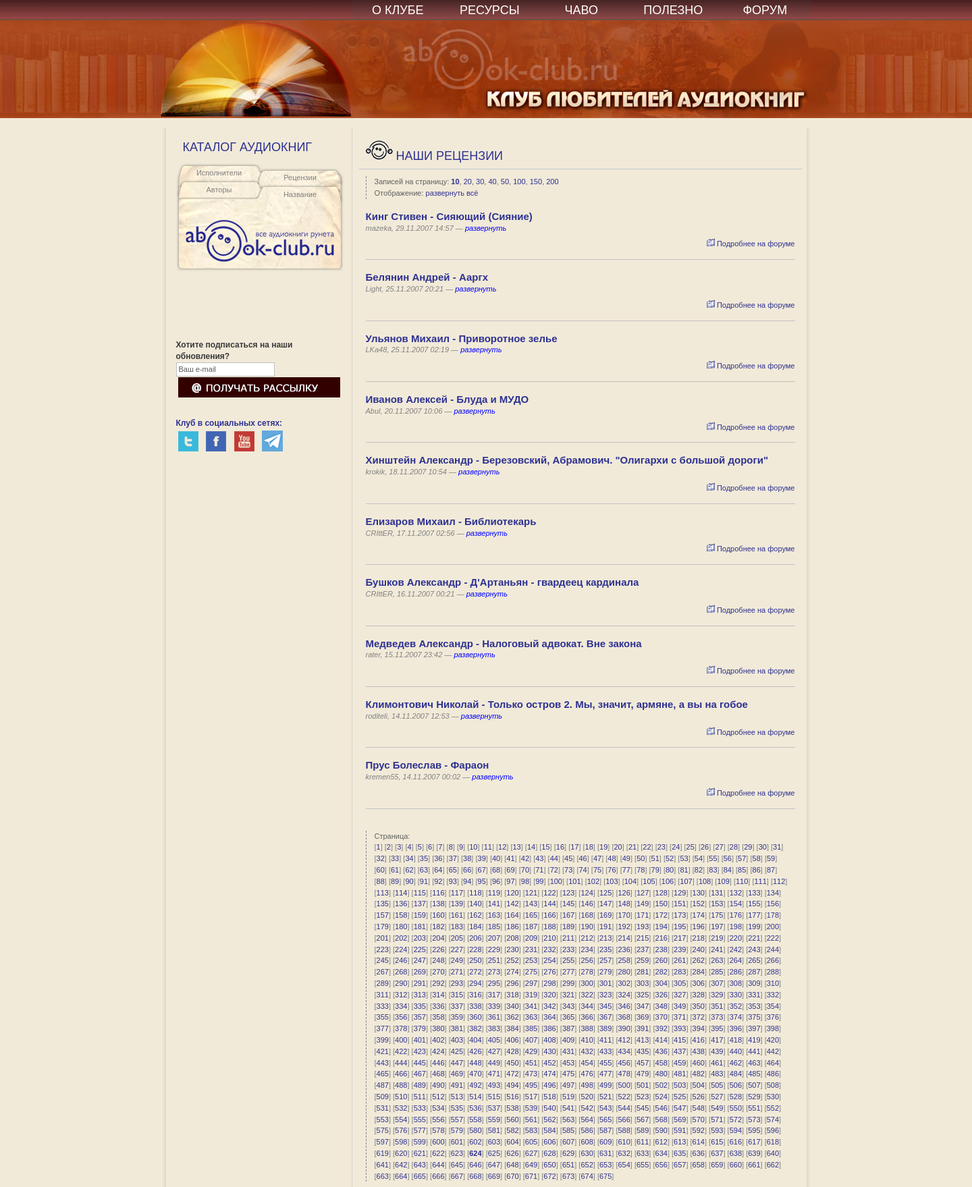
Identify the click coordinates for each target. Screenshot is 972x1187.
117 (457, 893)
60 (381, 870)
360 (475, 1017)
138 (438, 904)
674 (586, 1176)
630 (586, 1153)
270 (438, 972)
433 (605, 1051)
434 (624, 1051)
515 (494, 1097)
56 (728, 858)
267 (383, 972)
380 (438, 1028)
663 (383, 1176)
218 (699, 938)
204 (438, 938)
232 (549, 949)
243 (754, 949)
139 (457, 904)
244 (773, 949)
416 (699, 1040)
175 (717, 915)
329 (717, 995)
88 (381, 881)
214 (624, 938)
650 (549, 1165)
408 (549, 1040)
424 (438, 1051)
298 (549, 983)
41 (510, 858)
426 (475, 1051)
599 (420, 1142)
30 (480, 181)
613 (680, 1142)
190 (586, 926)
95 (482, 881)
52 (670, 858)
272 (475, 972)
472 (512, 1074)
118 (475, 893)
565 (605, 1119)
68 (496, 870)
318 (512, 995)
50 (505, 181)
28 (734, 847)
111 (760, 881)
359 (457, 1017)
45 (568, 858)
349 (680, 1006)
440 (736, 1051)
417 (717, 1040)
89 (395, 881)
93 (453, 881)
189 (568, 926)
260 (661, 960)
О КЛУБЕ (398, 10)
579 (457, 1130)
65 (453, 870)
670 (512, 1176)
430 (549, 1051)
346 (624, 1006)
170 (624, 915)
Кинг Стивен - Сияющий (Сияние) (449, 216)
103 (611, 881)
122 (549, 893)
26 (705, 847)
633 (643, 1153)
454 (586, 1063)
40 (492, 181)
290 (401, 983)
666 (438, 1176)
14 (531, 847)
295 (494, 983)
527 (717, 1097)
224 (401, 949)
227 (457, 949)
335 (420, 1006)
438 (699, 1051)
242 (736, 949)
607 (568, 1142)
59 (771, 858)
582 (512, 1130)
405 (494, 1040)
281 (643, 972)
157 (383, 915)
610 (624, 1142)
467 (420, 1074)
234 (586, 949)
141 (494, 904)
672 (549, 1176)
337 (457, 1006)
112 (779, 881)
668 (475, 1176)
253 (531, 960)
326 (661, 995)
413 (643, 1040)
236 (624, 949)
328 (699, 995)
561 (531, 1119)
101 (574, 881)
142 (512, 904)
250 (475, 960)
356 (401, 1017)
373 (717, 1017)
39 (482, 858)
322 (586, 995)
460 (699, 1063)
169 (605, 915)
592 (699, 1130)
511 (420, 1097)
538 (512, 1108)
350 (699, 1006)
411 (605, 1040)
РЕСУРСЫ (490, 10)
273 (494, 972)
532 (401, 1108)
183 (457, 926)
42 (525, 858)
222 (773, 938)
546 (661, 1108)
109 (723, 881)
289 (383, 983)
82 (699, 870)
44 (554, 858)
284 (699, 972)
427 (494, 1051)
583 (531, 1130)
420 (773, 1040)
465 (383, 1074)
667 (457, 1176)
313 (420, 995)
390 (624, 1028)
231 (531, 949)
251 (494, 960)
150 (536, 181)
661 (754, 1165)
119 (494, 893)
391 (643, 1028)
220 (736, 938)
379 (420, 1028)
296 (512, 983)
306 (699, 983)
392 (661, 1028)
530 (773, 1097)
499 (605, 1085)
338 (475, 1006)
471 (494, 1074)
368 (624, 1017)
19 (603, 847)
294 (475, 983)
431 (568, 1051)
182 (438, 926)
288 (773, 972)
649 (531, 1165)
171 (643, 915)
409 (568, 1040)
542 (586, 1108)
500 (624, 1085)
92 (438, 881)
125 (605, 893)
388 (586, 1028)
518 (549, 1097)
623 (457, 1153)
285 (717, 972)
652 (586, 1165)
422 (401, 1051)
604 (512, 1142)
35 (424, 858)
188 (549, 926)
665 (420, 1176)
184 (475, 926)
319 (531, 995)
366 (586, 1017)
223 (383, 949)
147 (605, 904)
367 (605, 1017)
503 (680, 1085)
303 (643, 983)
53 (684, 858)
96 (496, 881)
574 (773, 1119)
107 (686, 881)
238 (661, 949)
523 (643, 1097)
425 (457, 1051)
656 (661, 1165)
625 (494, 1153)
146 (586, 904)
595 (754, 1130)
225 (420, 949)
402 (438, 1040)
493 (494, 1085)
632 (624, 1153)
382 (475, 1028)
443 (383, 1063)
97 (510, 881)
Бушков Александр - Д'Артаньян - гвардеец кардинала (502, 582)
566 (624, 1119)
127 (643, 893)
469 (457, 1074)
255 (568, 960)
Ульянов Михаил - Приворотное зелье (462, 338)
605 (531, 1142)
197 (717, 926)
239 (680, 949)
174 (699, 915)
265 (754, 960)
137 (420, 904)
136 (401, 904)
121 (531, 893)
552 (773, 1108)
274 (512, 972)
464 (773, 1063)
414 (661, 1040)
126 (624, 893)
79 (655, 870)
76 (612, 870)
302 (624, 983)
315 (457, 995)
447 (457, 1063)
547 (680, 1108)
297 (531, 983)
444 (401, 1063)
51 (655, 858)
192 (624, 926)
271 (457, 972)
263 (717, 960)
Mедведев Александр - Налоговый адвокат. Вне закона (504, 643)
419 (754, 1040)
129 (680, 893)
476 (586, 1074)
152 (699, 904)
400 (401, 1040)
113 (383, 893)
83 (713, 870)
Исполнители (219, 173)
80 (670, 870)
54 (699, 858)
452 (549, 1063)
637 (717, 1153)
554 (401, 1119)
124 (586, 893)
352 (736, 1006)
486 (773, 1074)
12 (502, 847)
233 (568, 949)
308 (736, 983)
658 (699, 1165)
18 (589, 847)
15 (545, 847)
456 (624, 1063)
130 (699, 893)
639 (754, 1153)
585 (568, 1130)
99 (539, 881)
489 (420, 1085)
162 (475, 915)
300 (586, 983)
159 (420, 915)
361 (494, 1017)
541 (568, 1108)
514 (475, 1097)
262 (699, 960)
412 (624, 1040)
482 (699, 1074)
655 (643, 1165)
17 (574, 847)
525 (680, 1097)
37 (453, 858)
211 (568, 938)
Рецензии (300, 177)
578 (438, 1130)
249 (457, 960)
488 (401, 1085)
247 (420, 960)
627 (531, 1153)
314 (438, 995)
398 (773, 1028)
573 (754, 1119)
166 (549, 915)
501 (643, 1085)
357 (420, 1017)
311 (383, 995)
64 (438, 870)
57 (742, 858)
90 (409, 881)
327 (680, 995)
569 (680, 1119)
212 (586, 938)
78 (641, 870)
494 (512, 1085)
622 (438, 1153)
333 (383, 1006)
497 (568, 1085)
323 (605, 995)
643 (420, 1165)
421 (383, 1051)
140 (475, 904)
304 (661, 983)
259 (643, 960)
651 (568, 1165)
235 (605, 949)
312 (401, 995)
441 (754, 1051)
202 (401, 938)
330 (736, 995)
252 (512, 960)
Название (300, 194)
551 (754, 1108)
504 (699, 1085)
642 (401, 1165)
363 (531, 1017)
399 (383, 1040)
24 (676, 847)
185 (494, 926)
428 (512, 1051)
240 (699, 949)
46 (582, 858)
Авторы (219, 190)
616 (736, 1142)
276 (549, 972)
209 (531, 938)
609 (605, 1142)
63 (424, 870)
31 (777, 847)
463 (754, 1063)
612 (661, 1142)
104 (630, 881)
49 (626, 858)
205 (457, 938)
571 (717, 1119)
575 (383, 1130)
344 (586, 1006)
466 (401, 1074)
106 (668, 881)
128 (661, 893)
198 (736, 926)
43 (539, 858)
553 (383, 1119)
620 (401, 1153)
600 (438, 1142)
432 (586, 1051)
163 (494, 915)
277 (568, 972)
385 (531, 1028)
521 (605, 1097)
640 (773, 1153)
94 (467, 881)
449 (494, 1063)
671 (531, 1176)
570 (699, 1119)
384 (512, 1028)
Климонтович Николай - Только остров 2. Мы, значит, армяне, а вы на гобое (557, 704)
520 (586, 1097)
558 (475, 1119)
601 (457, 1142)
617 (754, 1142)
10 (455, 181)
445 (420, 1063)
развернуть (485, 228)
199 (754, 926)
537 (494, 1108)
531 (383, 1108)
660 (736, 1165)
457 (643, 1063)
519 (568, 1097)
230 (512, 949)
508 (773, 1085)
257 (605, 960)
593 (717, 1130)
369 (643, 1017)
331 (754, 995)
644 (438, 1165)
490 (438, 1085)
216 (661, 938)
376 (773, 1017)
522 (624, 1097)
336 (438, 1006)
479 (643, 1074)
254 (549, 960)
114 (401, 893)
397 (754, 1028)
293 (457, 983)
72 (554, 870)
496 (549, 1085)
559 (494, 1119)
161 (457, 915)
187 (531, 926)
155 (754, 904)
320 (549, 995)
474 (549, 1074)
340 (512, 1006)
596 (773, 1130)
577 (420, 1130)
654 (624, 1165)
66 (467, 870)
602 (475, 1142)
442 (773, 1051)
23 (661, 847)
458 (661, 1063)
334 (401, 1006)
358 (438, 1017)
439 (717, 1051)
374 (736, 1017)
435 (643, 1051)
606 (549, 1142)
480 (661, 1074)
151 (680, 904)
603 (494, 1142)
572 (736, 1119)
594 (736, 1130)
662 (773, 1165)
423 (420, 1051)
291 (420, 983)
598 (401, 1142)
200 (552, 181)
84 (728, 870)
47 (597, 858)
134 (773, 893)
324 (624, 995)
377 (383, 1028)
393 (680, 1028)
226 (438, 949)
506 (736, 1085)
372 (699, 1017)
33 (395, 858)
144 (549, 904)
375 (754, 1017)
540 (549, 1108)
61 (395, 870)
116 (438, 893)
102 (593, 881)
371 (680, 1017)
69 (510, 870)
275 (531, 972)
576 (401, 1130)
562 (549, 1119)
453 (568, 1063)
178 (773, 915)
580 (475, 1130)
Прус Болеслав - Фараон (427, 765)
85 (742, 870)
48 (612, 858)
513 (457, 1097)
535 (457, 1108)
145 (568, 904)
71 (539, 870)
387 (568, 1028)
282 (661, 972)
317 (494, 995)
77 (626, 870)
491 (457, 1085)
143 (531, 904)
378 (401, 1028)
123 (568, 893)
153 (717, 904)
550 (736, 1108)
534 (438, 1108)
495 (531, 1085)
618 (773, 1142)
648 (512, 1165)
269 (420, 972)
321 (568, 995)
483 (717, 1074)
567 (643, 1119)
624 (475, 1153)
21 (632, 847)
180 (401, 926)
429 (531, 1051)
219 (717, 938)
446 (438, 1063)
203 (420, 938)
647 (494, 1165)
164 (512, 915)
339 (494, 1006)
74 (582, 870)
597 (383, 1142)
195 (680, 926)
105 (649, 881)
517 (531, 1097)
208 (512, 938)
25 (690, 847)
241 (717, 949)
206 (475, 938)
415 (680, 1040)
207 (494, 938)
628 (549, 1153)
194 (661, 926)
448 (475, 1063)
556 (438, 1119)
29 (748, 847)
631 (605, 1153)
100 (519, 181)
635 (680, 1153)
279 (605, 972)
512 (438, 1097)
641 (383, 1165)
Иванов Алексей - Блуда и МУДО (447, 399)
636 (699, 1153)
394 (699, 1028)
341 (531, 1006)
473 (531, 1074)
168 (586, 915)
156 (773, 904)
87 (771, 870)
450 (512, 1063)
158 (401, 915)
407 (531, 1040)
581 (494, 1130)
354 (773, 1006)
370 (661, 1017)
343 (568, 1006)
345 (605, 1006)
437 (680, 1051)
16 (560, 847)
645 (457, 1165)
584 (549, 1130)
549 (717, 1108)
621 (420, 1153)
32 (381, 858)
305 (680, 983)
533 (420, 1108)
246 (401, 960)
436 (661, 1051)
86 (757, 870)
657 (680, 1165)
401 (420, 1040)
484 (736, 1074)
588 (624, 1130)
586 (586, 1130)
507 (754, 1085)
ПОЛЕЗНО (673, 10)
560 (512, 1119)
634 (661, 1153)
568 (661, 1119)
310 (773, 983)
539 (531, 1108)
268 (401, 972)
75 (597, 870)
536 (475, 1108)
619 (383, 1153)
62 (409, 870)
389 (605, 1028)
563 (568, 1119)
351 (717, 1006)
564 (586, 1119)
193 (643, 926)
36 (438, 858)
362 (512, 1017)
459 (680, 1063)
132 (736, 893)
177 (754, 915)
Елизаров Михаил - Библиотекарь (451, 521)
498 (586, 1085)
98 (525, 881)
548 (699, 1108)
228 (475, 949)
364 (549, 1017)
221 (754, 938)
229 (494, 949)
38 (467, 858)
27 (719, 847)
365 (568, 1017)
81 (684, 870)
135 (383, 904)
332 (773, 995)
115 (420, 893)
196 (699, 926)
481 (680, 1074)
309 (754, 983)
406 (512, 1040)
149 (643, 904)
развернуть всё (452, 193)
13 (517, 847)
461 (717, 1063)
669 (494, 1176)
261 (680, 960)
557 (457, 1119)
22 (647, 847)
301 (605, 983)
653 (605, 1165)
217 (680, 938)
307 (717, 983)
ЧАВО (581, 10)
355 (383, 1017)
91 (424, 881)
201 (383, 938)
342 (549, 1006)
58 (757, 858)
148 (624, 904)
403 (457, 1040)
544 (624, 1108)
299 (568, 983)
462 (736, 1063)
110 (742, 881)
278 (586, 972)
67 (482, 870)
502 (661, 1085)
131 (717, 893)
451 (531, 1063)
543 (605, 1108)
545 (643, 1108)
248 (438, 960)
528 (736, 1097)
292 (438, 983)
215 (643, 938)
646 (475, 1165)
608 (586, 1142)
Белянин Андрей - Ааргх (427, 277)
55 (713, 858)
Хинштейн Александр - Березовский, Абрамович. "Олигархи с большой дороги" (567, 460)
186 (512, 926)
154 (736, 904)
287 (754, 972)
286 (736, 972)
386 (549, 1028)
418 (736, 1040)
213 (605, 938)
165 (531, 915)
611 (643, 1142)
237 (643, 949)
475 (568, 1074)
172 (661, 915)
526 (699, 1097)
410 (586, 1040)
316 (475, 995)
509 (383, 1097)
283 (680, 972)
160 (438, 915)
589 (643, 1130)
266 (773, 960)
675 (605, 1176)
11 (488, 847)
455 (605, 1063)
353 (754, 1006)
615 (717, 1142)
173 (680, 915)
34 (409, 858)
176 (736, 915)
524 (661, 1097)
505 (717, 1085)
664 (401, 1176)
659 (717, 1165)
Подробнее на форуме (751, 244)
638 (736, 1153)
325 (643, 995)
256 (586, 960)
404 (475, 1040)
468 (438, 1074)
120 (512, 893)
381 (457, 1028)
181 (420, 926)
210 (549, 938)
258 (624, 960)
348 (661, 1006)
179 (383, 926)
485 (754, 1074)
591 (680, 1130)
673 (568, 1176)
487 (383, 1085)
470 (475, 1074)
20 (468, 181)
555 (420, 1119)
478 (624, 1074)
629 (568, 1153)
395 (717, 1028)
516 (512, 1097)
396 (736, 1028)
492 (475, 1085)
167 (568, 915)
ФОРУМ (764, 10)
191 (605, 926)
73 (568, 870)
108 (705, 881)
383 (494, 1028)
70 (525, 870)
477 (605, 1074)
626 (512, 1153)
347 (643, 1006)
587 (605, 1130)
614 (699, 1142)
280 (624, 972)
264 (736, 960)
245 (383, 960)
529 (754, 1097)
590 (661, 1130)
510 (401, 1097)
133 (754, 893)
